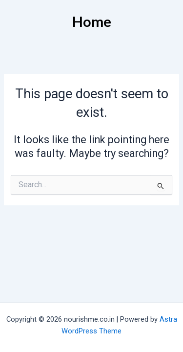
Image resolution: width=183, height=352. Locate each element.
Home (91, 21)
